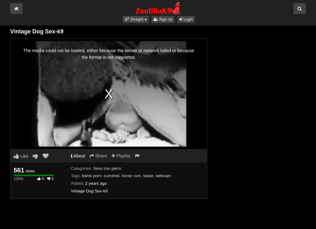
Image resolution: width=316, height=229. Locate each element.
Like (21, 156)
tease (148, 175)
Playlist (121, 155)
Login (186, 19)
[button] (136, 19)
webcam (163, 175)
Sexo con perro (107, 168)
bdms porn (91, 175)
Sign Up (163, 19)
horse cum (131, 175)
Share (98, 155)
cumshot (111, 175)
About (78, 155)
